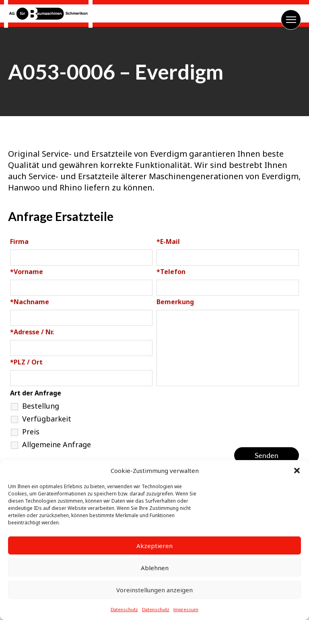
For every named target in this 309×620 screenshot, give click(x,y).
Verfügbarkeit (46, 419)
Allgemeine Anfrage (56, 444)
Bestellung (40, 406)
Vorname (26, 272)
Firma (19, 241)
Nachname (29, 302)
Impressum (185, 609)
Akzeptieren (154, 546)
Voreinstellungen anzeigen (154, 590)
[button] (297, 471)
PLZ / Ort (26, 362)
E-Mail (168, 241)
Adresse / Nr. (32, 332)
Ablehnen (155, 568)
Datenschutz (124, 609)
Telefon (171, 272)
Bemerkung (175, 302)
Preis (30, 432)
